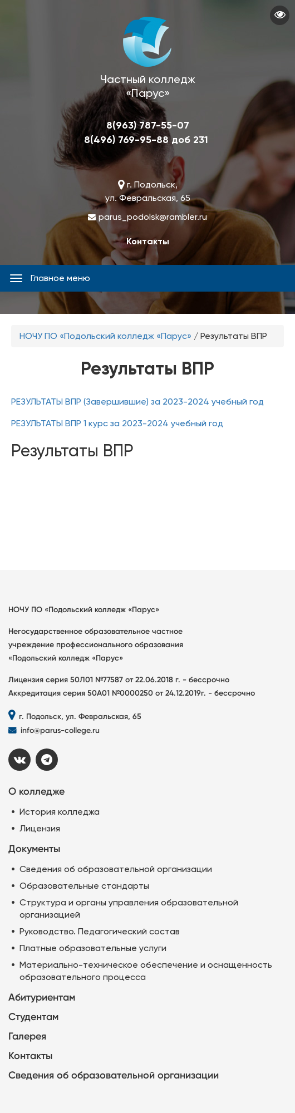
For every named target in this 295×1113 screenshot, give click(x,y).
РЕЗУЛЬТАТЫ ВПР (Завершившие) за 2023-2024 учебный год (137, 401)
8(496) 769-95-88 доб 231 (146, 140)
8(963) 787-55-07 (147, 125)
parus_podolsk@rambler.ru (153, 216)
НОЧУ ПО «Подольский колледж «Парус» (105, 336)
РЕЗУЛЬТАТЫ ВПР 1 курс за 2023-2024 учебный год (117, 423)
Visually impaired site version (279, 15)
